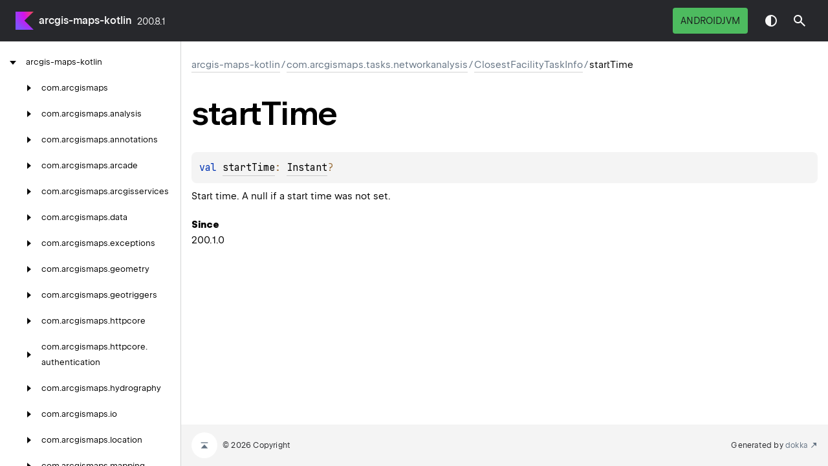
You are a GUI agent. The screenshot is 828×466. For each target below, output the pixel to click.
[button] (799, 21)
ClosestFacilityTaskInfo (528, 65)
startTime (249, 167)
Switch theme (771, 21)
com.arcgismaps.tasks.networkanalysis (377, 65)
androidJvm (710, 21)
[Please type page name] (799, 21)
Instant (307, 167)
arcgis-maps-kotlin (85, 20)
